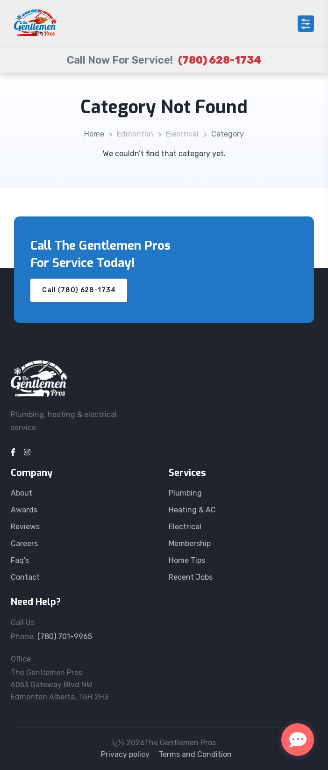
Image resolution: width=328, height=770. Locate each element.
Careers (24, 543)
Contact (25, 577)
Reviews (25, 526)
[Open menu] (306, 23)
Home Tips (187, 560)
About (21, 493)
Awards (24, 509)
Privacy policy (125, 754)
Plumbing (185, 493)
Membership (190, 543)
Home (94, 134)
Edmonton (135, 134)
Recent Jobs (191, 577)
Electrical (182, 134)
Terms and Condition (195, 754)
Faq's (20, 560)
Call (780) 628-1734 (78, 290)
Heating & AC (192, 509)
